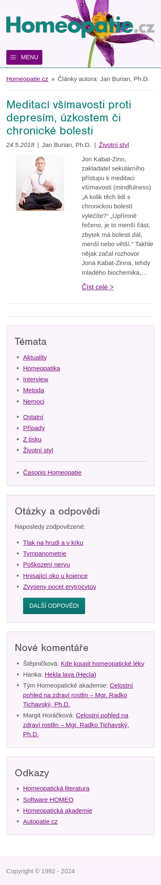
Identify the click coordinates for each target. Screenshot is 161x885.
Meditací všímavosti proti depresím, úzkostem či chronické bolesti (68, 117)
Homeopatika (41, 368)
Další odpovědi (54, 605)
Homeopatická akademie (57, 810)
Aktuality (35, 357)
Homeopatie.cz (27, 78)
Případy (34, 427)
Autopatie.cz (40, 821)
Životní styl (114, 144)
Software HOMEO (48, 799)
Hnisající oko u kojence (55, 575)
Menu (29, 57)
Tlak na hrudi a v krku (53, 542)
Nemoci (33, 401)
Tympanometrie (44, 553)
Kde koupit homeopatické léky (102, 663)
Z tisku (32, 439)
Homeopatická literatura (56, 788)
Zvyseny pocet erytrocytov (59, 586)
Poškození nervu (46, 564)
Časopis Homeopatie (52, 472)
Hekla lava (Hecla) (70, 674)
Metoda (33, 390)
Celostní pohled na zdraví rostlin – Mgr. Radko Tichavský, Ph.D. (78, 695)
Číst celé (95, 287)
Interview (35, 379)
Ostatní (33, 416)
